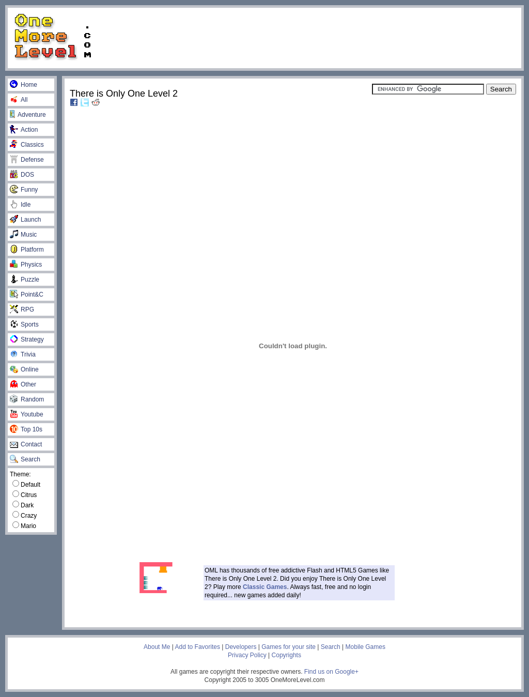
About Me (157, 646)
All (18, 99)
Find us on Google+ (331, 671)
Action (24, 129)
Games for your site (288, 646)
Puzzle (24, 279)
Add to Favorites (197, 646)
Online (24, 369)
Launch (25, 219)
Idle (20, 204)
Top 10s (26, 429)
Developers (241, 646)
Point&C (26, 294)
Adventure (28, 114)
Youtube (26, 414)
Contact (26, 444)
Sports (24, 324)
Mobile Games (365, 646)
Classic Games (265, 587)
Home (23, 84)
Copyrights (286, 655)
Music (23, 234)
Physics (26, 264)
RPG (22, 309)
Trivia (23, 354)
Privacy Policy (247, 655)
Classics (27, 144)
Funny (24, 189)
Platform (27, 249)
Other (23, 384)
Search (25, 459)
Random (27, 399)
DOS (22, 174)
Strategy (27, 339)
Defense (27, 159)
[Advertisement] (311, 37)
